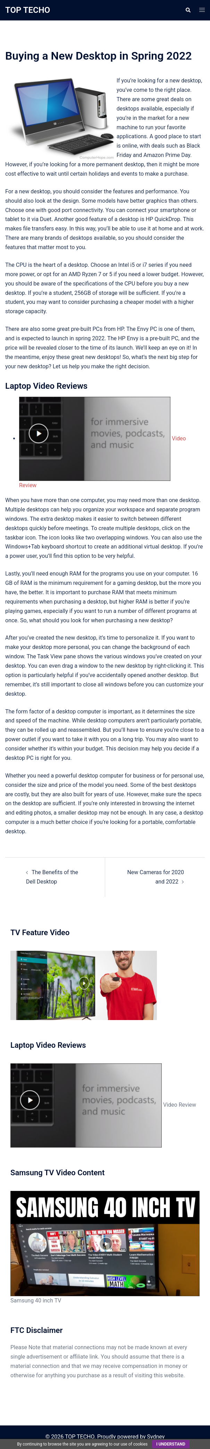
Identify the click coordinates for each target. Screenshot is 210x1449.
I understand (170, 1444)
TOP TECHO (27, 10)
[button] (188, 10)
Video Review (103, 1104)
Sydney (156, 1436)
